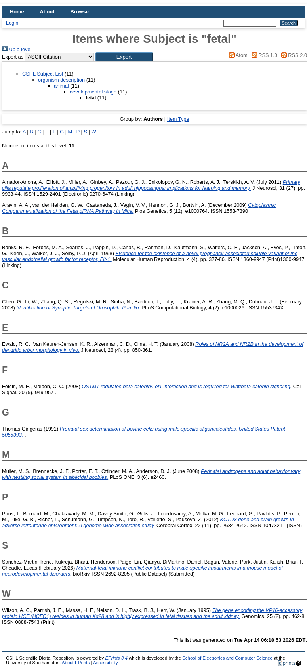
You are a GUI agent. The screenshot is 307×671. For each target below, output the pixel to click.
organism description (61, 80)
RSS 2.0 (292, 55)
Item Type (178, 119)
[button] (124, 56)
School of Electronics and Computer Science (227, 658)
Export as (12, 57)
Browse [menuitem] (80, 12)
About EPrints (76, 662)
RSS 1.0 (263, 55)
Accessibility (105, 662)
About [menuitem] (47, 12)
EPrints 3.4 (116, 658)
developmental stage (93, 92)
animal (61, 86)
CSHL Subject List (42, 74)
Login (12, 23)
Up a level (16, 49)
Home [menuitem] (17, 12)
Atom (237, 55)
